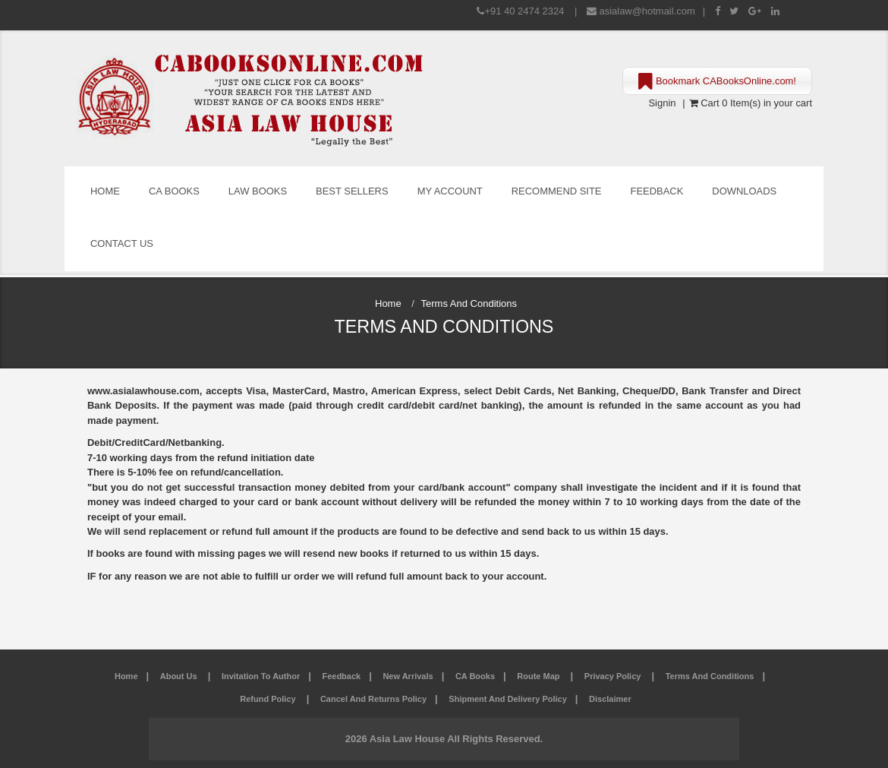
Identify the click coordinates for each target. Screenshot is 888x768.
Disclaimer (610, 698)
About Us (180, 676)
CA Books (174, 191)
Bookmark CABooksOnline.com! (717, 82)
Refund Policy (269, 698)
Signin (661, 103)
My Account (450, 191)
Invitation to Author (261, 676)
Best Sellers (352, 191)
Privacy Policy (614, 676)
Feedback (657, 191)
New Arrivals (408, 676)
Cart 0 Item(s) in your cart (750, 103)
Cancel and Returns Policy (373, 698)
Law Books (257, 191)
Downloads (744, 191)
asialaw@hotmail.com (647, 11)
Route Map (539, 676)
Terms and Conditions (710, 676)
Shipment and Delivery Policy (507, 698)
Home (105, 191)
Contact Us (121, 243)
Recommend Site (557, 191)
